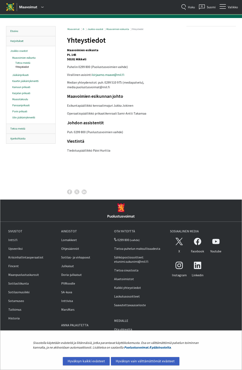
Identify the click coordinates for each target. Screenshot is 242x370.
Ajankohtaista (17, 138)
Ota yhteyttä (123, 329)
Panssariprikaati (21, 105)
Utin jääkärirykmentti (23, 117)
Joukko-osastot (19, 51)
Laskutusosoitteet (127, 296)
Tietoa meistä (22, 63)
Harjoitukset (16, 41)
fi (83, 29)
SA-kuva (66, 292)
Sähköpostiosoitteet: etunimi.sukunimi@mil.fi (131, 259)
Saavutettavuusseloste (130, 305)
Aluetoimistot (124, 279)
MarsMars (68, 309)
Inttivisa (67, 301)
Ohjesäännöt (70, 249)
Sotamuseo (16, 301)
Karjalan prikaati (21, 93)
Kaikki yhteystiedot (127, 288)
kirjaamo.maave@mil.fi (108, 75)
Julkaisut (67, 266)
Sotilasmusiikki (18, 292)
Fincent (13, 266)
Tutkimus (14, 309)
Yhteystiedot (22, 67)
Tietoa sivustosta (126, 270)
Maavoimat (73, 29)
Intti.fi (12, 240)
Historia (14, 318)
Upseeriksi (15, 249)
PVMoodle (68, 283)
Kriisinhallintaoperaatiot (25, 257)
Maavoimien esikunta (24, 58)
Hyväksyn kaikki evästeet (86, 361)
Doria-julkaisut (71, 275)
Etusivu (14, 31)
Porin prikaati (19, 111)
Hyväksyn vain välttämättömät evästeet (145, 361)
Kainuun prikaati (21, 87)
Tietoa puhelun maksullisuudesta (137, 249)
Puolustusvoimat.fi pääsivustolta (147, 347)
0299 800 (121, 240)
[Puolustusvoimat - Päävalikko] (31, 7)
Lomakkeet (69, 240)
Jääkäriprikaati (20, 75)
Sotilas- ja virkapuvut (75, 257)
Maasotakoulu (20, 99)
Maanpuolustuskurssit (23, 275)
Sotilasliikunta (18, 283)
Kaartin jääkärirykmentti (25, 81)
